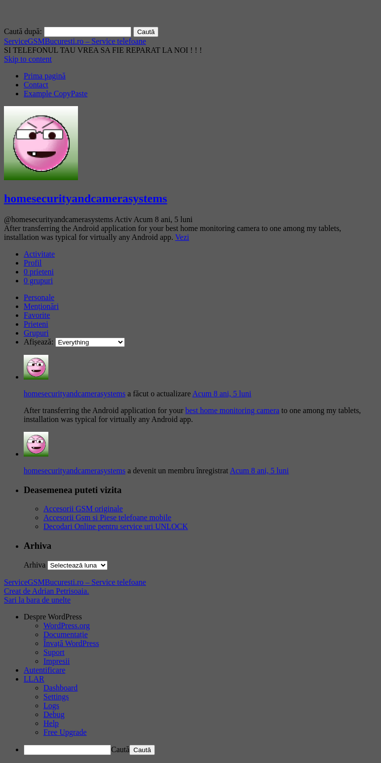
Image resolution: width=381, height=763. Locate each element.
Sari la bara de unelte (37, 600)
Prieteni (36, 324)
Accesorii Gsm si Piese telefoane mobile (107, 517)
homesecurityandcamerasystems (85, 198)
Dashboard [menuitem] (60, 688)
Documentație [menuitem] (65, 634)
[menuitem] (200, 616)
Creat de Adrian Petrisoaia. (46, 591)
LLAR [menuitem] (34, 679)
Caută (120, 749)
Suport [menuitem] (54, 652)
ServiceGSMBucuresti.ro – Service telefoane (75, 41)
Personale (39, 297)
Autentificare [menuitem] (44, 670)
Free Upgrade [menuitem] (65, 732)
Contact (36, 84)
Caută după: (23, 31)
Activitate (39, 254)
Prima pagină (45, 76)
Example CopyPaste (55, 93)
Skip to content (28, 59)
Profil (32, 263)
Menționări (41, 306)
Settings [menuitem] (56, 696)
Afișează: (38, 342)
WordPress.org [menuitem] (66, 625)
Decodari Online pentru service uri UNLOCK (115, 526)
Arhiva (34, 565)
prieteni (39, 271)
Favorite (37, 315)
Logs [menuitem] (51, 705)
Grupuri (36, 333)
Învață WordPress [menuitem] (71, 643)
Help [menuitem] (51, 723)
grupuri (38, 280)
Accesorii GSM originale (83, 508)
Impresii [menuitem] (56, 661)
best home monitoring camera (232, 410)
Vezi (182, 237)
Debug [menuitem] (54, 714)
